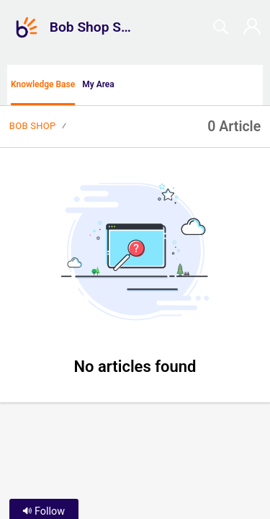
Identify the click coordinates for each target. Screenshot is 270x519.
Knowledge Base (43, 84)
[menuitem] (254, 85)
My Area (98, 84)
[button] (144, 85)
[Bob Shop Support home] (26, 27)
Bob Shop (32, 125)
